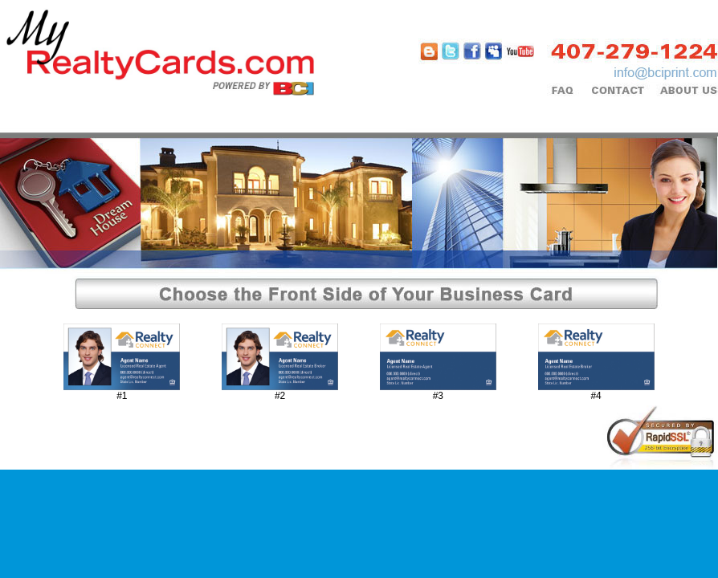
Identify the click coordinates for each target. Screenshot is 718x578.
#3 (438, 395)
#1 (121, 395)
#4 (595, 395)
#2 (280, 395)
